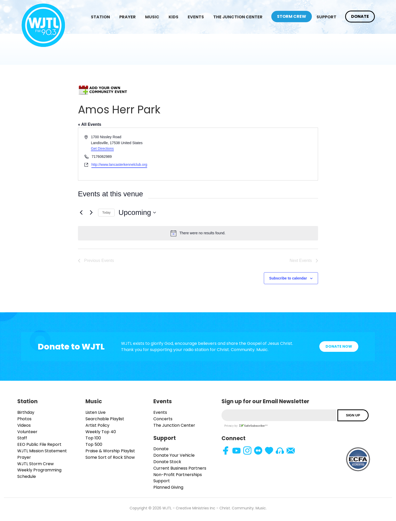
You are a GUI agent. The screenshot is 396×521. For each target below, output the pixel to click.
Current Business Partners (179, 468)
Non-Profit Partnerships (177, 475)
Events (196, 17)
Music (152, 17)
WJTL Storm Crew (35, 464)
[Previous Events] (81, 212)
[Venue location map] (257, 154)
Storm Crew (291, 16)
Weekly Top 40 (100, 432)
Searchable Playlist (104, 419)
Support (326, 17)
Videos (24, 425)
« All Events (89, 124)
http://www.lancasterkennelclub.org (119, 164)
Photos (24, 419)
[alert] (198, 233)
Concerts (162, 419)
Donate (360, 16)
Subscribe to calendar (288, 278)
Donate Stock (167, 462)
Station (100, 17)
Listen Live (95, 412)
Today (106, 212)
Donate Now (339, 346)
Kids (173, 17)
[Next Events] (91, 212)
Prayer (127, 17)
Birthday (25, 412)
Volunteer (27, 432)
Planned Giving (168, 487)
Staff (22, 438)
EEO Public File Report (39, 444)
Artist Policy (97, 425)
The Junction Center (238, 17)
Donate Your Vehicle (174, 455)
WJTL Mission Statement (42, 451)
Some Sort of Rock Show (110, 457)
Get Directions (102, 148)
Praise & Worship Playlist (110, 451)
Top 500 (93, 444)
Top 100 (93, 438)
